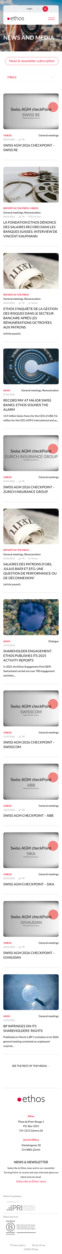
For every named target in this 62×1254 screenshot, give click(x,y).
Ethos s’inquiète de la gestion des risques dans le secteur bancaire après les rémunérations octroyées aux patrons (30, 318)
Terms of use (38, 1245)
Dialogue (53, 641)
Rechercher (45, 9)
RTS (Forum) (34, 217)
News (6, 391)
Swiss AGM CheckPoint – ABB (28, 815)
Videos (7, 136)
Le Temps (33, 303)
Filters (11, 77)
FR (23, 139)
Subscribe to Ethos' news (31, 1181)
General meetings (49, 135)
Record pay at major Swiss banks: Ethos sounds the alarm (27, 405)
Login (29, 9)
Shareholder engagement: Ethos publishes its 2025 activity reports (27, 656)
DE (23, 737)
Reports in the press (16, 208)
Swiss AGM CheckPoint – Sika (28, 884)
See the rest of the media (29, 1066)
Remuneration (32, 212)
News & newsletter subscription (32, 61)
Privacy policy (18, 1245)
